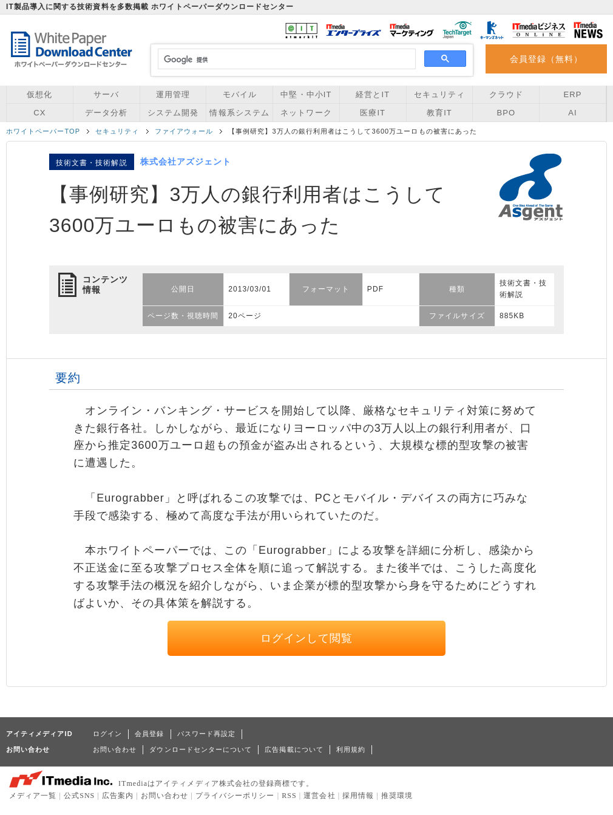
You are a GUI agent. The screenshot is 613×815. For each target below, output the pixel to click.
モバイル (240, 94)
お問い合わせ (115, 749)
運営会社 (319, 795)
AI (572, 112)
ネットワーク (305, 112)
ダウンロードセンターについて (200, 749)
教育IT (439, 112)
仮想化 (39, 94)
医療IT (372, 112)
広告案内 (118, 795)
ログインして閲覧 (306, 638)
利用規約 (350, 749)
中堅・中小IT (305, 94)
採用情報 (358, 795)
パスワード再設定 (206, 733)
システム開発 (172, 112)
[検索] (285, 59)
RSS (289, 795)
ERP (573, 94)
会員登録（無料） (546, 59)
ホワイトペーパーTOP (43, 131)
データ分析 (106, 112)
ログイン (107, 733)
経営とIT (373, 94)
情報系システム (239, 112)
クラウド (506, 94)
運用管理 (173, 94)
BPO (505, 112)
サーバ (106, 94)
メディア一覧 (32, 795)
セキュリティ (439, 94)
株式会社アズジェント (186, 161)
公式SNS (79, 795)
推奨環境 (397, 795)
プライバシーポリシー (235, 795)
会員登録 (149, 733)
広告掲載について (294, 749)
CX (39, 112)
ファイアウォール (184, 131)
